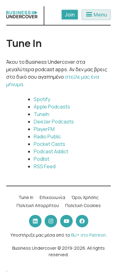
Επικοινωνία (52, 197)
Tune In (25, 197)
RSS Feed (45, 166)
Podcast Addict (51, 151)
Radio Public (47, 136)
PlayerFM (44, 129)
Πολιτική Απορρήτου (38, 205)
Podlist (41, 158)
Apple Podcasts (52, 106)
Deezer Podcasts (54, 121)
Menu (96, 14)
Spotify (42, 99)
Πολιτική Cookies (83, 205)
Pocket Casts (49, 144)
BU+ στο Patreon (88, 235)
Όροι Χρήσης (85, 197)
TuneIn (41, 114)
